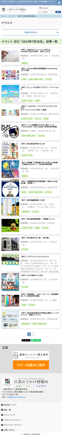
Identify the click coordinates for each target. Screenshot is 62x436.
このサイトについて (11, 419)
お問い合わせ (8, 430)
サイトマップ (8, 414)
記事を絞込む (31, 32)
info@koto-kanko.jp (16, 397)
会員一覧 (6, 409)
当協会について (9, 404)
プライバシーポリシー (12, 424)
